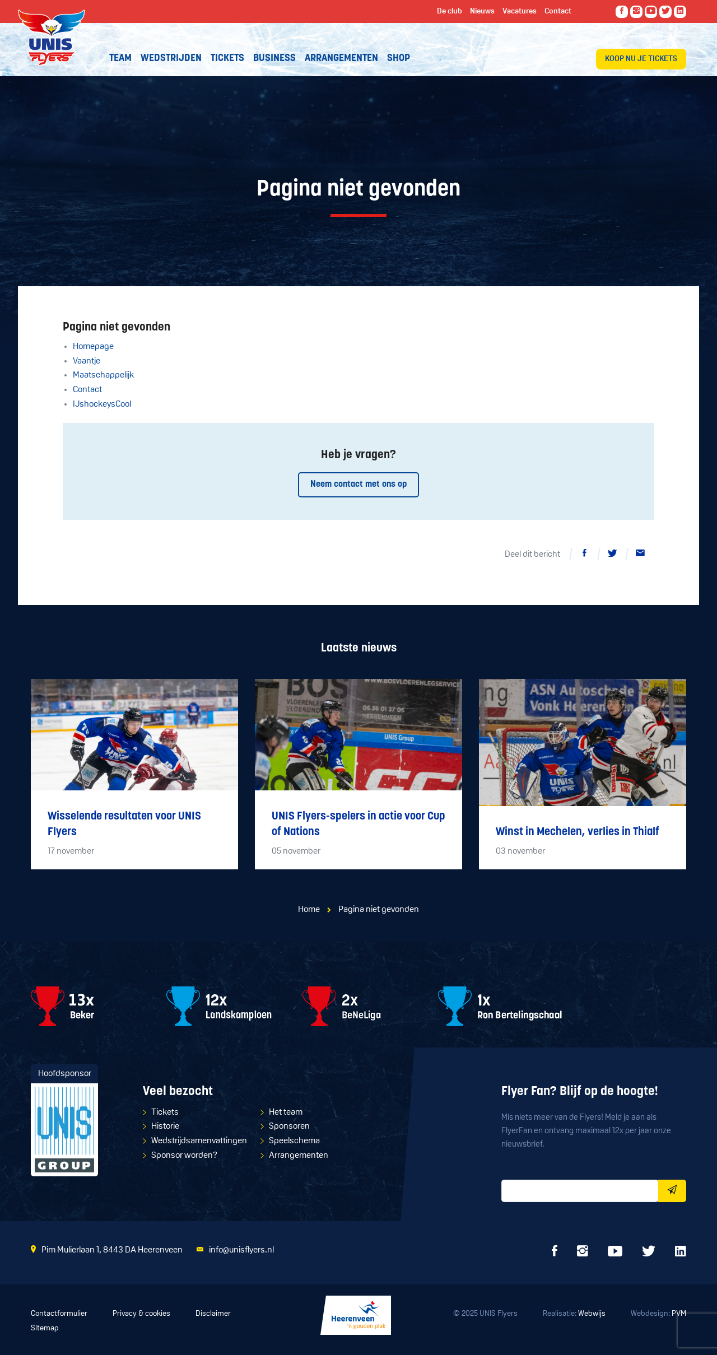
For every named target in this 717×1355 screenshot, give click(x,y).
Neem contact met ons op (358, 484)
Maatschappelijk (103, 375)
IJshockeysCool (102, 404)
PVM (679, 1314)
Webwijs (592, 1314)
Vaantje (86, 361)
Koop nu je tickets (641, 59)
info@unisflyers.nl (241, 1250)
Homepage (93, 346)
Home (309, 909)
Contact (87, 389)
